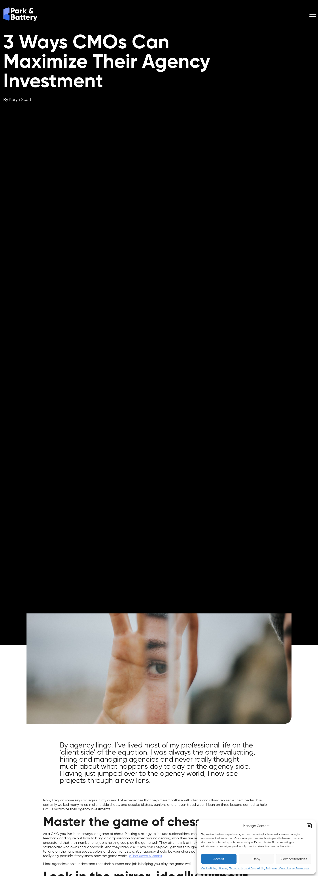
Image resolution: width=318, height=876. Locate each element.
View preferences (293, 859)
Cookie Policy (209, 868)
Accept (218, 859)
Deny (256, 859)
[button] (309, 826)
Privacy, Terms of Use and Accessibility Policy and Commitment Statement (264, 868)
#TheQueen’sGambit (145, 856)
